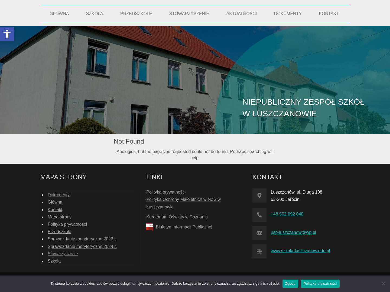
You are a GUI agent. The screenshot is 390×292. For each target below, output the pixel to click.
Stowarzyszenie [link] (63, 253)
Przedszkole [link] (59, 231)
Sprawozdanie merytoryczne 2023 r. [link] (82, 239)
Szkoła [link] (54, 261)
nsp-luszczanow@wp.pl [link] (293, 232)
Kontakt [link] (55, 209)
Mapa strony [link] (60, 217)
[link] (7, 34)
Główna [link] (55, 202)
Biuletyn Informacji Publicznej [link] (184, 227)
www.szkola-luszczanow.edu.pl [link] (300, 250)
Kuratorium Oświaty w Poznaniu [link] (177, 217)
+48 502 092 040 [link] (287, 214)
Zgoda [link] (290, 283)
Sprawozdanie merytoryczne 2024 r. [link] (82, 246)
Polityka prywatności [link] (67, 224)
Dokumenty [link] (59, 195)
